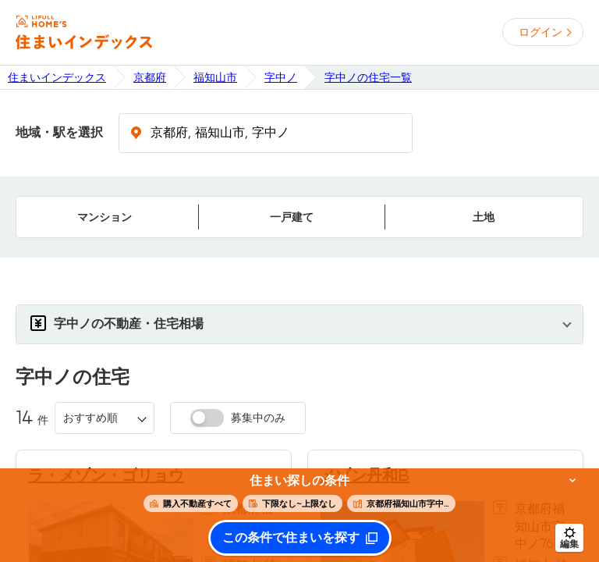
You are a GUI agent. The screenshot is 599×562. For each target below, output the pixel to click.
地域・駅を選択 (59, 132)
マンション (104, 217)
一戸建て (292, 217)
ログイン (540, 32)
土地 (483, 217)
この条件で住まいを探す (291, 538)
